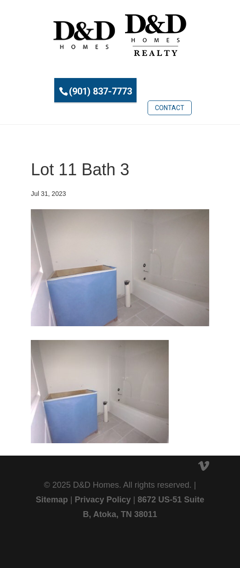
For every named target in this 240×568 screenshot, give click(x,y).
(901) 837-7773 (100, 91)
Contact (169, 107)
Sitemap (52, 499)
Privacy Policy (102, 499)
